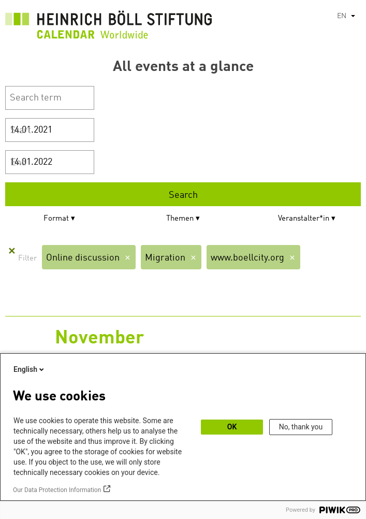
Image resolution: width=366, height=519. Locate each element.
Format (56, 219)
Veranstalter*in (303, 219)
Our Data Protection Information (57, 490)
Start (20, 130)
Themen (180, 219)
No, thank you (301, 427)
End (18, 162)
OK (232, 427)
